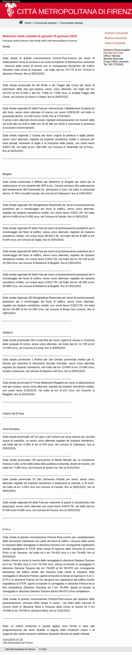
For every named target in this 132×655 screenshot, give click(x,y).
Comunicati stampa (45, 23)
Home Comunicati (115, 43)
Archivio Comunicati (116, 33)
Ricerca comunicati (116, 38)
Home (24, 23)
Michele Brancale (113, 53)
